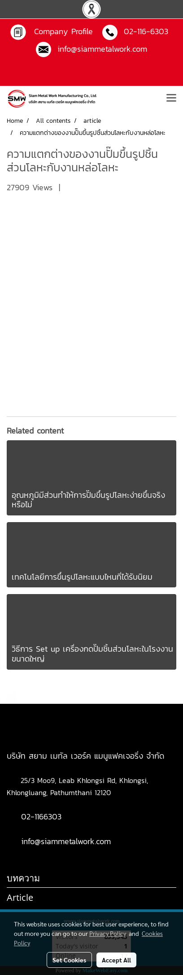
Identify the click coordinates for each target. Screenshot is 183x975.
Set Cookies (69, 960)
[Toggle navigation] (171, 98)
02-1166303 (41, 816)
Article (20, 897)
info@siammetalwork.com (66, 841)
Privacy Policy (107, 933)
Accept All (116, 960)
